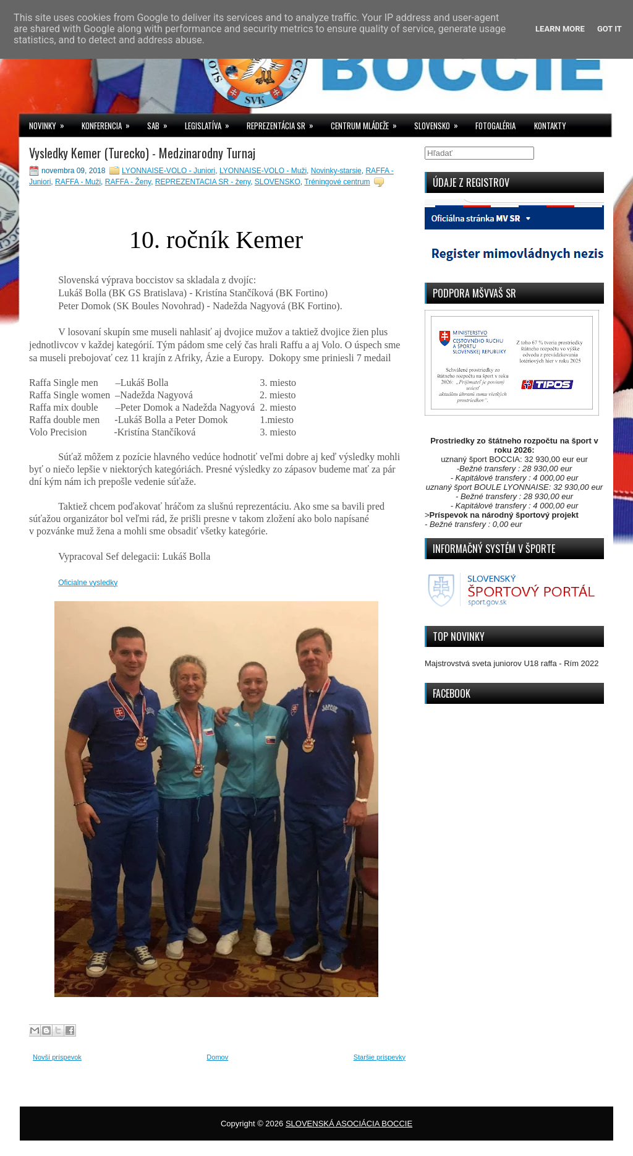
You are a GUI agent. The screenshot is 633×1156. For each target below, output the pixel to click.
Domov (217, 1057)
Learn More (560, 28)
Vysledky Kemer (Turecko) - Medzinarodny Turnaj (142, 153)
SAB (161, 123)
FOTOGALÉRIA (495, 125)
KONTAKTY (550, 125)
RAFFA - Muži (78, 182)
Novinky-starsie (336, 170)
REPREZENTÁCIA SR (284, 123)
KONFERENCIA (110, 123)
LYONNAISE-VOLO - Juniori (168, 170)
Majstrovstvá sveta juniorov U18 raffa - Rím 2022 (512, 663)
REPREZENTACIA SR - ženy (202, 182)
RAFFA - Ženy (128, 182)
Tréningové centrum (337, 182)
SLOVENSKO (440, 123)
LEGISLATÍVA (211, 123)
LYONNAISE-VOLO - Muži (263, 170)
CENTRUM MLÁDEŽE (368, 123)
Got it (609, 28)
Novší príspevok (57, 1057)
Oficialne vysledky (87, 582)
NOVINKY (50, 123)
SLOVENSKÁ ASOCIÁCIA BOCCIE (349, 1123)
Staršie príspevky (380, 1057)
